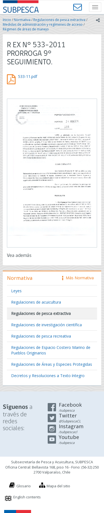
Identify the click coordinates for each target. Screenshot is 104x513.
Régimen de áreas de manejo (26, 29)
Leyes (16, 290)
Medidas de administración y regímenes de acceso (43, 24)
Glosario (23, 485)
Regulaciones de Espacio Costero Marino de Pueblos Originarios (50, 350)
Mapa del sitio (58, 485)
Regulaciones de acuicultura (36, 302)
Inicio (7, 19)
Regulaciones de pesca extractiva (59, 19)
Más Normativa (78, 277)
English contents (27, 496)
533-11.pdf (27, 76)
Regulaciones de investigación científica (46, 324)
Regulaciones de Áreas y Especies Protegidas (51, 364)
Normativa (22, 19)
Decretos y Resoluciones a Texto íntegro (48, 375)
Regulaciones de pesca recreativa (41, 336)
